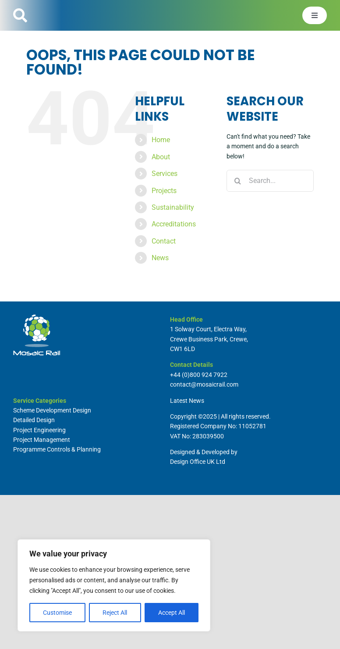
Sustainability (173, 207)
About (161, 157)
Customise (57, 612)
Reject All (115, 612)
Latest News (187, 400)
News (160, 258)
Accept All (171, 612)
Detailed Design (34, 419)
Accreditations (174, 224)
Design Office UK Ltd (197, 461)
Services (164, 173)
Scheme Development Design (52, 410)
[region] (114, 585)
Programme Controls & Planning (57, 449)
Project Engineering (39, 430)
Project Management (41, 439)
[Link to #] (20, 15)
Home (161, 140)
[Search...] (270, 181)
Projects (164, 190)
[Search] (237, 181)
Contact (164, 241)
